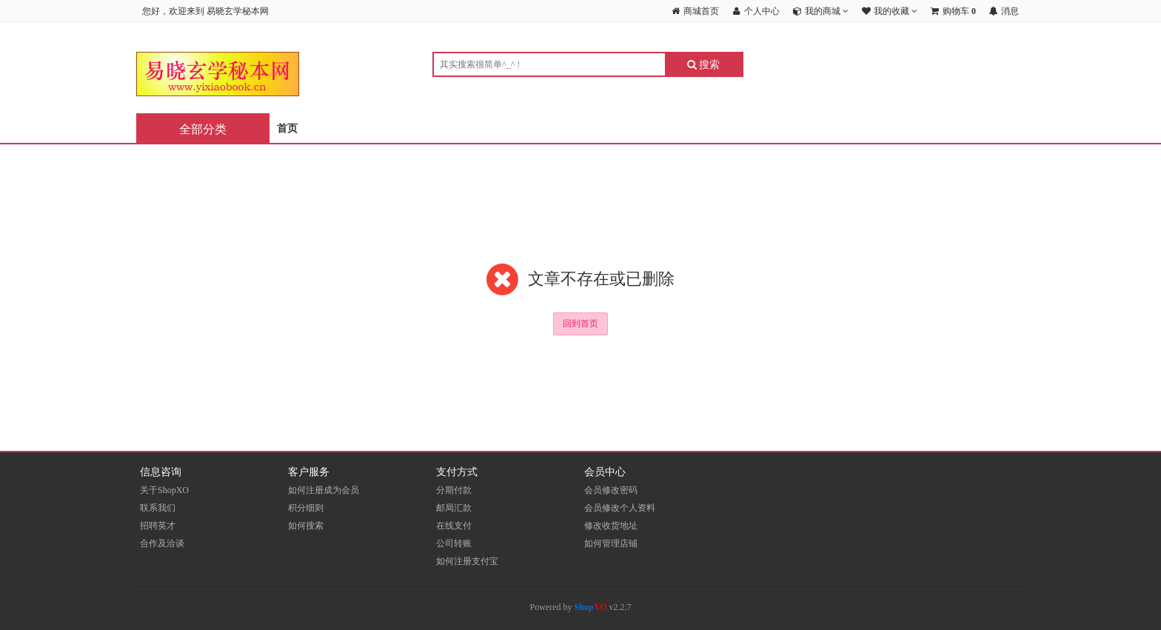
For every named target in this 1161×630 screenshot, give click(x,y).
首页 (287, 128)
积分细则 (306, 508)
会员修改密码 (611, 490)
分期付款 (454, 490)
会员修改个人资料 (619, 508)
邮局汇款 (454, 508)
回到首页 (580, 323)
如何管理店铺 (611, 543)
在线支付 (454, 525)
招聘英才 (157, 525)
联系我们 (157, 508)
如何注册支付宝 (467, 561)
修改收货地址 (611, 525)
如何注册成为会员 (323, 490)
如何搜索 (306, 525)
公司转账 (454, 543)
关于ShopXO (164, 490)
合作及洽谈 (162, 543)
